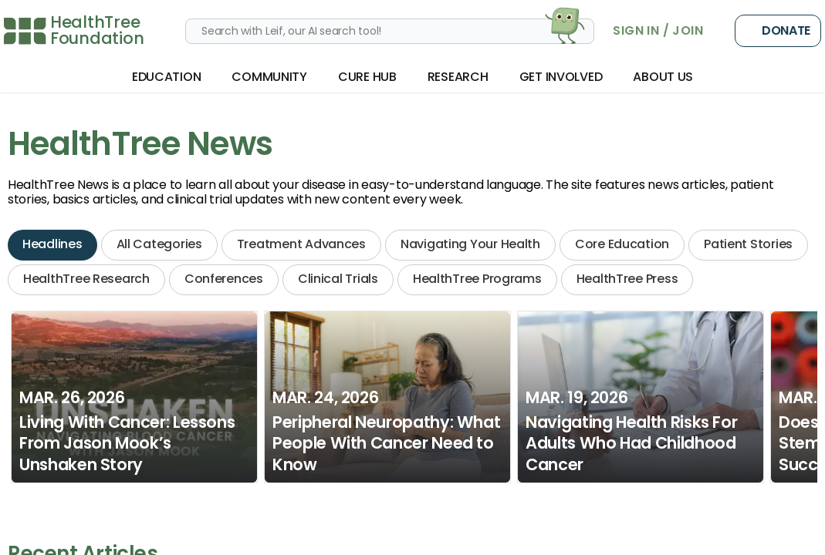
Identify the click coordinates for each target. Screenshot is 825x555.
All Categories (159, 244)
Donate (778, 31)
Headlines (52, 244)
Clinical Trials (338, 279)
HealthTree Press (627, 279)
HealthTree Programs (477, 279)
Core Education (622, 244)
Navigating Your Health (470, 244)
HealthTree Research (86, 279)
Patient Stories (748, 244)
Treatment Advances (301, 244)
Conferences (223, 279)
